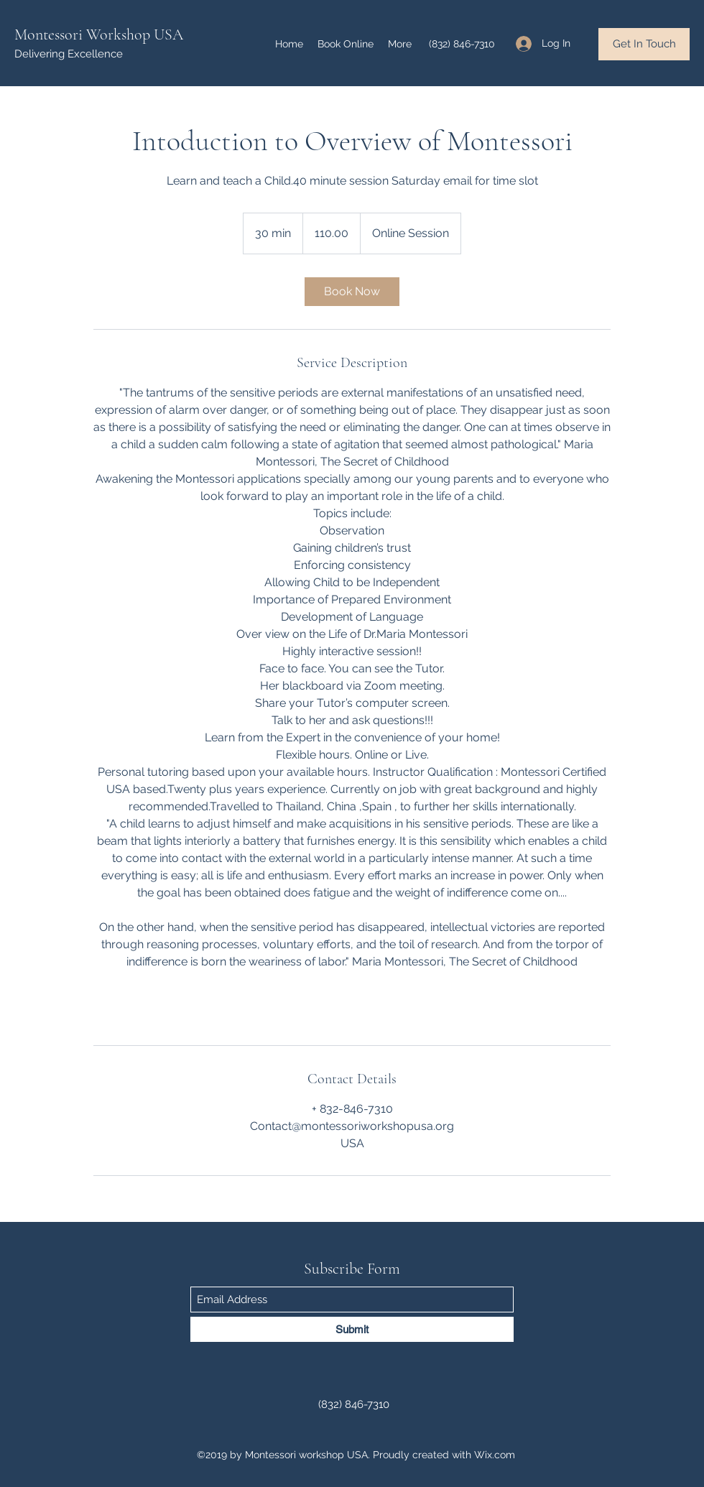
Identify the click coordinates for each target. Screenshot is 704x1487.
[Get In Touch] (644, 44)
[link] (352, 291)
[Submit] (352, 1329)
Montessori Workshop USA (98, 34)
